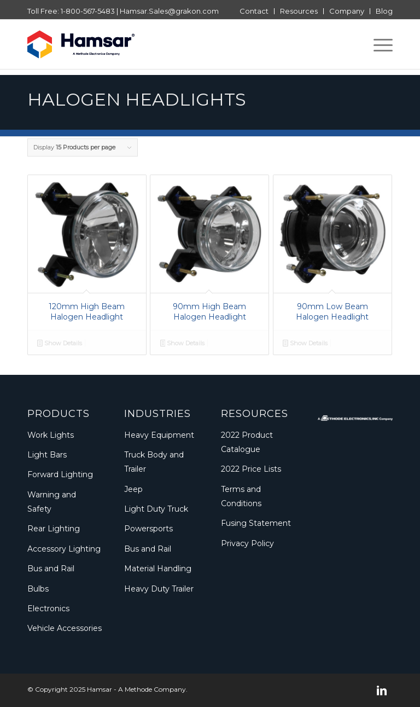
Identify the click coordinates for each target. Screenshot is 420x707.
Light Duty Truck (156, 509)
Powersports (148, 529)
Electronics (48, 608)
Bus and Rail (50, 568)
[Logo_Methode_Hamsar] (81, 44)
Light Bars (47, 455)
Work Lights (50, 435)
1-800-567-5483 (88, 11)
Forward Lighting (60, 474)
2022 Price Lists (251, 469)
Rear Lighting (53, 529)
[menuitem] (254, 11)
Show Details (59, 344)
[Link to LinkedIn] (382, 691)
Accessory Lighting (64, 549)
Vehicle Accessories (64, 628)
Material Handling (157, 568)
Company (346, 11)
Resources (299, 11)
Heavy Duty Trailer (159, 589)
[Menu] (378, 44)
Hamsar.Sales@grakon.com (169, 11)
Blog (384, 11)
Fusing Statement (256, 523)
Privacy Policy (247, 543)
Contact (254, 11)
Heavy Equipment (159, 435)
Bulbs (38, 589)
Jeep (133, 489)
